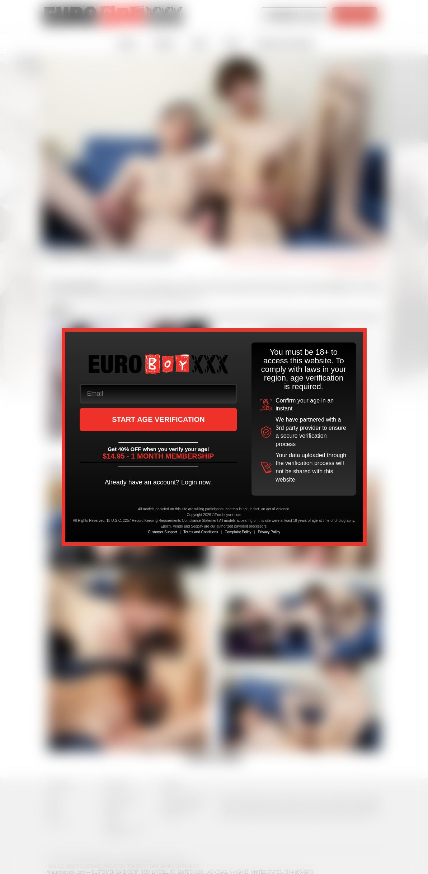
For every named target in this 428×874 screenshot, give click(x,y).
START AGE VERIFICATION (158, 419)
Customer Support (162, 532)
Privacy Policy (269, 532)
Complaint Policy (238, 532)
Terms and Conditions (200, 532)
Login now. (196, 482)
